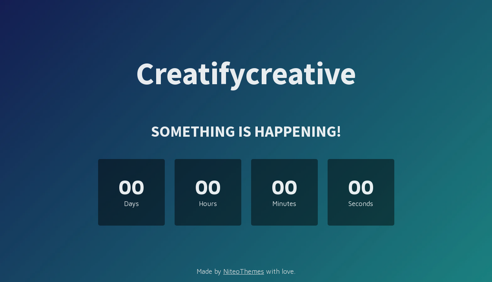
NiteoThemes (243, 271)
